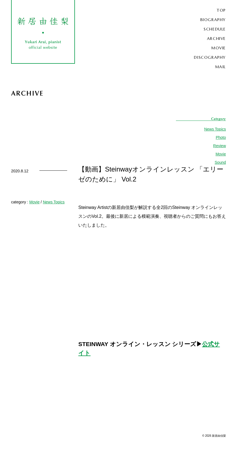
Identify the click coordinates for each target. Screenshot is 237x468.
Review (219, 146)
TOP (221, 10)
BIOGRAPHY (213, 19)
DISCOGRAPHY (210, 57)
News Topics (215, 129)
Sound (220, 162)
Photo (221, 137)
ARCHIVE (216, 38)
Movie (221, 154)
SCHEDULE (215, 29)
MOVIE (218, 47)
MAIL (220, 66)
